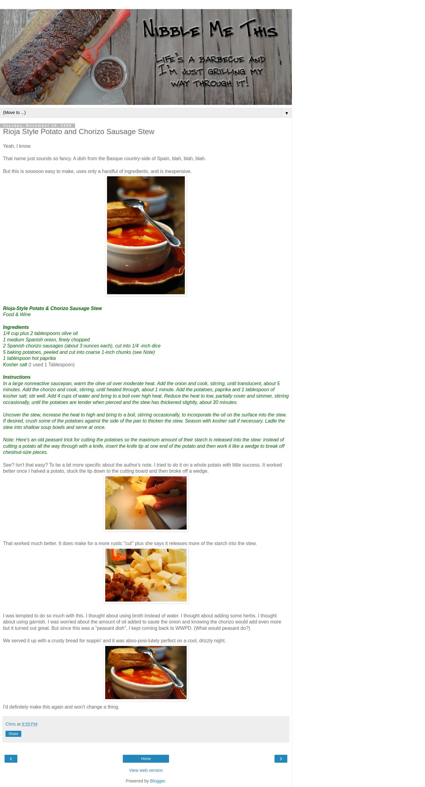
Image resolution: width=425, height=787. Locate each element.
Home (146, 759)
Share (13, 734)
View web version (146, 770)
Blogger (157, 780)
